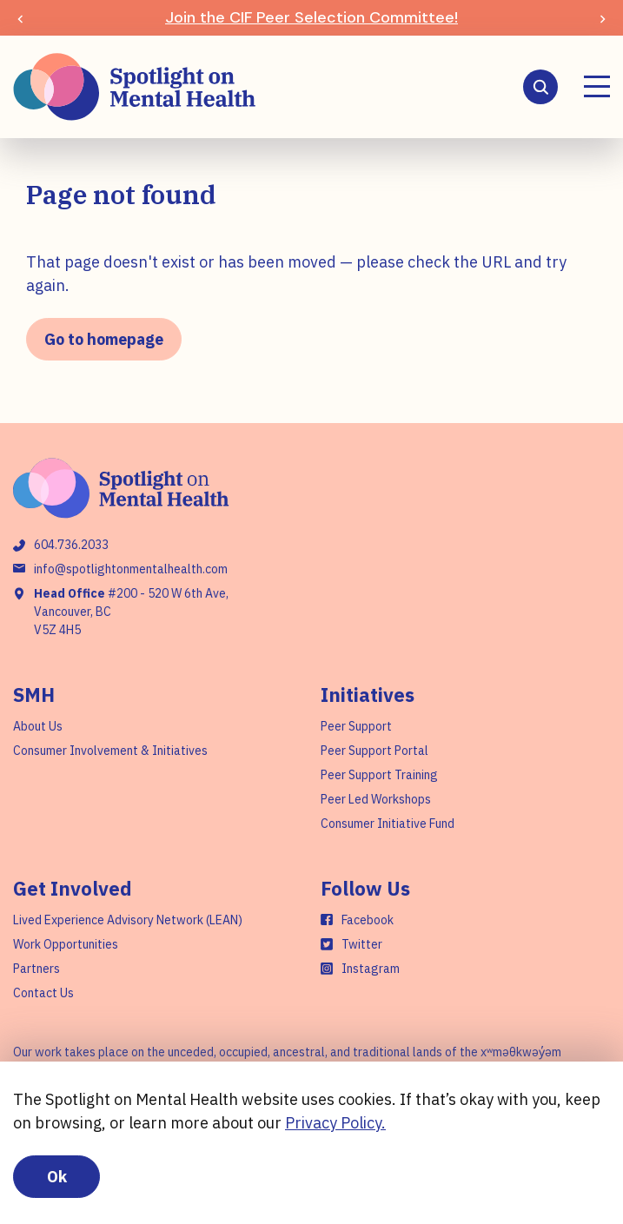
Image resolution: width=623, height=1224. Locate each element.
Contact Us (43, 993)
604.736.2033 (71, 544)
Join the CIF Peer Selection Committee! (311, 17)
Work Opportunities (65, 944)
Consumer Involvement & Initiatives (110, 750)
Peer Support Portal (374, 750)
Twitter (361, 944)
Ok (57, 1177)
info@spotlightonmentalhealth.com (131, 569)
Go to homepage (103, 339)
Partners (36, 968)
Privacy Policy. (335, 1123)
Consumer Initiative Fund (387, 823)
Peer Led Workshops (376, 799)
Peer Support (356, 726)
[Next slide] (602, 17)
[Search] (540, 86)
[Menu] (597, 86)
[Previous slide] (20, 17)
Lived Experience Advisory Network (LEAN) (127, 920)
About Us (38, 726)
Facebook (367, 920)
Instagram (370, 968)
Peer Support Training (379, 775)
